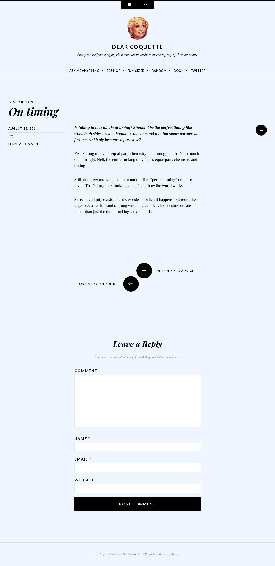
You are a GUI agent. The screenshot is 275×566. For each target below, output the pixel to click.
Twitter (198, 70)
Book (179, 70)
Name (82, 438)
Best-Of (113, 70)
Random (159, 70)
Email (82, 459)
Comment (86, 370)
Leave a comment (24, 144)
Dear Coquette (137, 47)
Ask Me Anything (84, 70)
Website (84, 480)
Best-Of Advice (24, 102)
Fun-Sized (136, 70)
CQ (11, 136)
